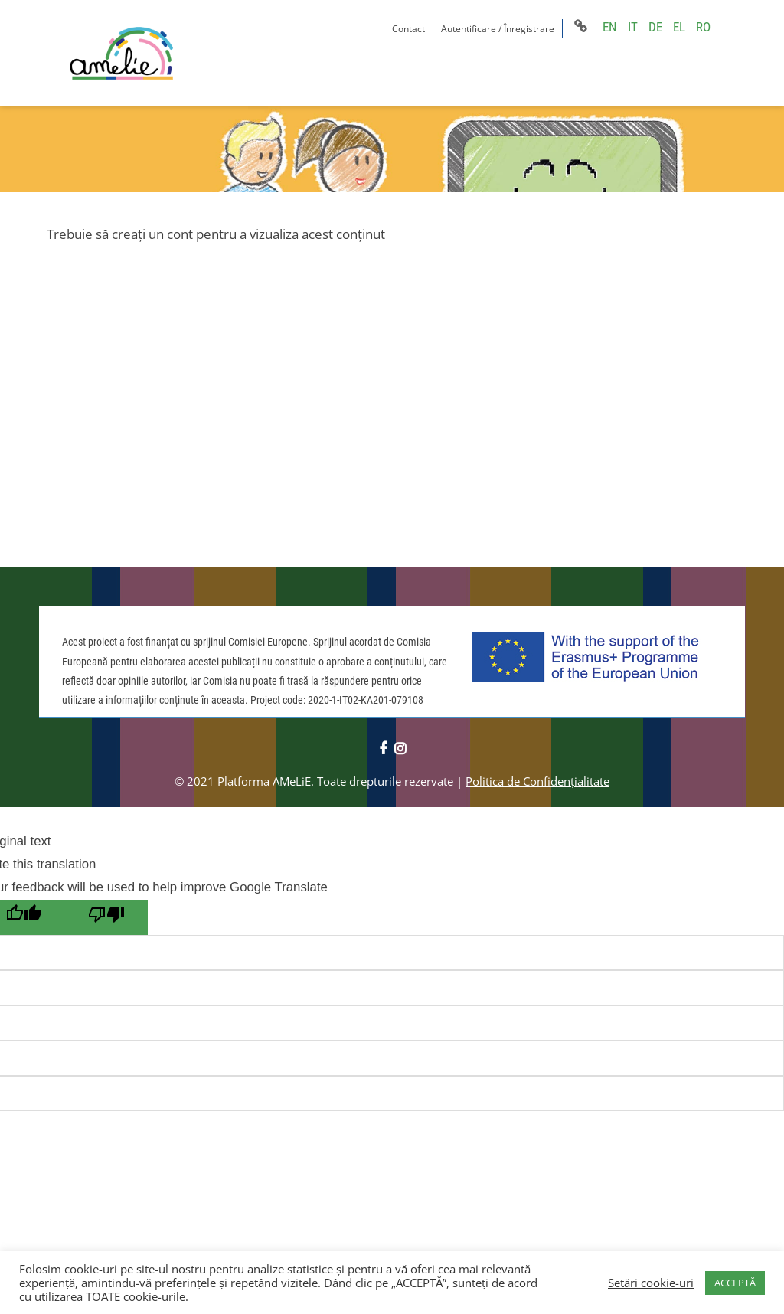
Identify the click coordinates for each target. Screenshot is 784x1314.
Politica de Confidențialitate (537, 781)
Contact (408, 28)
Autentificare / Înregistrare (497, 28)
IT (633, 26)
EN (610, 26)
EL (679, 26)
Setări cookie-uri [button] (651, 1282)
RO (703, 26)
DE (655, 26)
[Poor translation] (106, 917)
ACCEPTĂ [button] (735, 1282)
